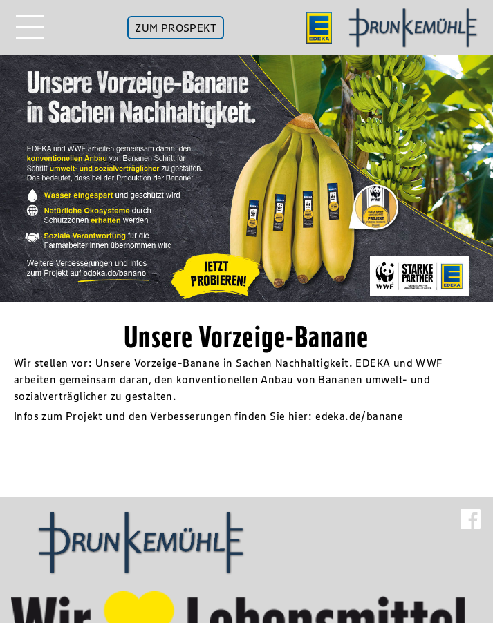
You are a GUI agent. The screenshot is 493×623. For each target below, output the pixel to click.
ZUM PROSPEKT (175, 28)
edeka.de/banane (359, 416)
